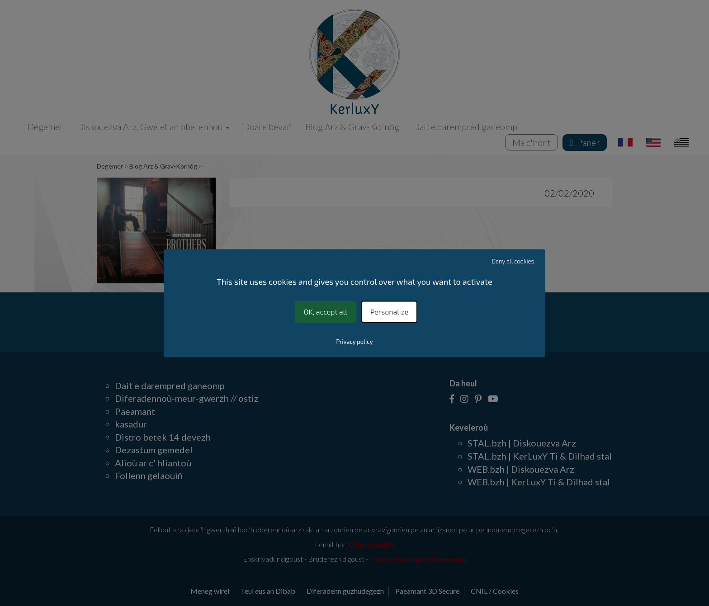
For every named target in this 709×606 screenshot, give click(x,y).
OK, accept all (325, 311)
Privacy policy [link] (354, 341)
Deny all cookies (513, 261)
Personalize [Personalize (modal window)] (389, 311)
